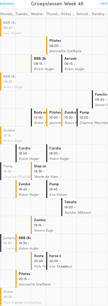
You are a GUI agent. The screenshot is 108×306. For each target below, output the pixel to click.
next (103, 3)
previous (7, 3)
